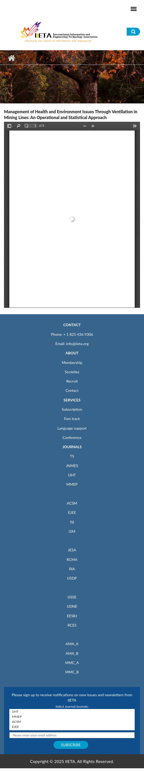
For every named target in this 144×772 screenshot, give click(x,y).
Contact (72, 390)
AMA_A (72, 643)
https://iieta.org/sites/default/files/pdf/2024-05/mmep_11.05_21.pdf (72, 215)
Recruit (72, 381)
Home (11, 58)
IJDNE (72, 606)
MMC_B (72, 672)
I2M (72, 531)
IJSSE (72, 597)
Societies (72, 372)
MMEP (72, 484)
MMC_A (72, 662)
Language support (72, 428)
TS (72, 456)
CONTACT (72, 324)
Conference (72, 437)
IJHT (72, 475)
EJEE (72, 512)
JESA (72, 550)
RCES (72, 625)
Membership (72, 362)
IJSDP (72, 578)
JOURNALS (71, 446)
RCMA (72, 559)
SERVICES (72, 400)
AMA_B (72, 653)
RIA (72, 569)
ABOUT (72, 353)
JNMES (72, 465)
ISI (72, 522)
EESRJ (72, 616)
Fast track (72, 418)
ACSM (72, 503)
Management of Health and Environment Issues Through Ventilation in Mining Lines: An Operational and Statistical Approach (70, 114)
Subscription (72, 409)
